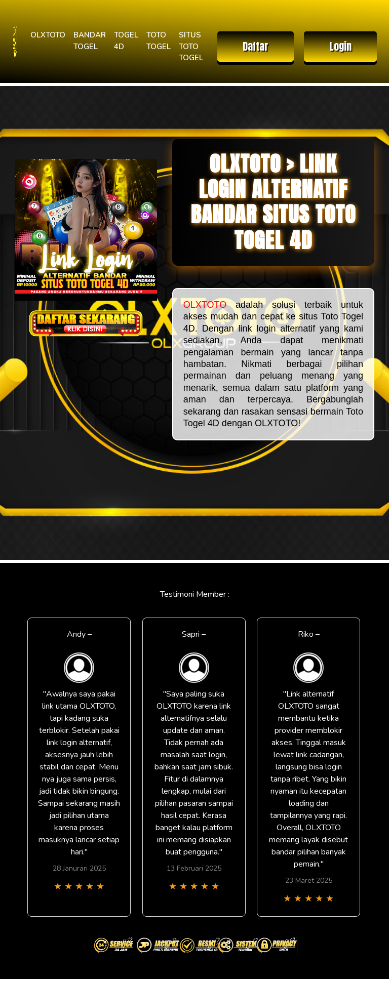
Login (340, 46)
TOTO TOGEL (158, 41)
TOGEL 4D (126, 41)
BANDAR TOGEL (89, 41)
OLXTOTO (47, 35)
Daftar (255, 46)
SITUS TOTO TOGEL (191, 46)
